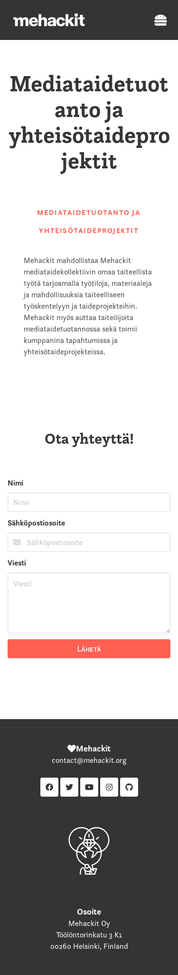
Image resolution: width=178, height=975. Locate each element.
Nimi (15, 483)
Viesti (17, 563)
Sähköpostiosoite (36, 523)
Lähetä (89, 648)
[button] (158, 20)
